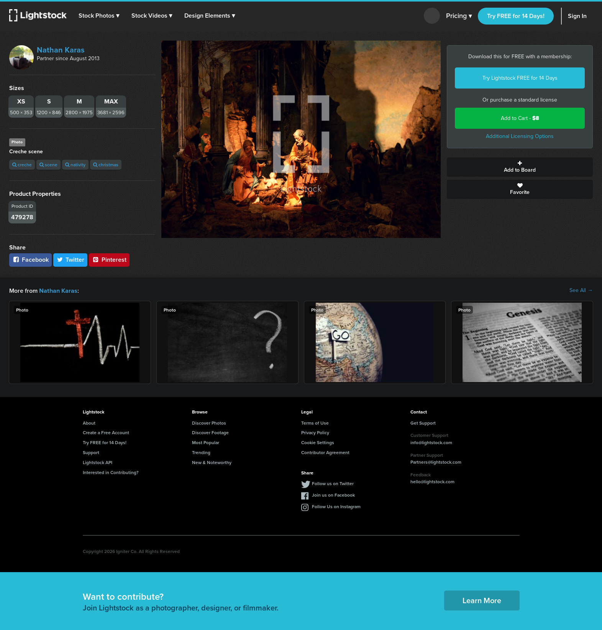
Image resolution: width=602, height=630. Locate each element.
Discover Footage (210, 432)
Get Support (423, 422)
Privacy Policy (315, 432)
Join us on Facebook (333, 494)
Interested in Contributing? (111, 472)
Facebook (30, 259)
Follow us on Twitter (333, 483)
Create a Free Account (106, 432)
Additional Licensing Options (520, 136)
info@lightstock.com (431, 442)
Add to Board (520, 167)
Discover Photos (209, 422)
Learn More (482, 599)
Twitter (70, 259)
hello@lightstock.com (432, 481)
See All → (581, 290)
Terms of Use (315, 422)
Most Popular (205, 442)
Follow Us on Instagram (336, 506)
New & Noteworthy (211, 462)
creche (22, 164)
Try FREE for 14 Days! (516, 15)
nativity (75, 164)
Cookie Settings (317, 442)
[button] (99, 16)
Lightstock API (97, 462)
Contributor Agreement (325, 452)
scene (48, 164)
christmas (105, 164)
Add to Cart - (520, 118)
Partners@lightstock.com (435, 461)
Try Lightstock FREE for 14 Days (520, 78)
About (89, 422)
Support (91, 452)
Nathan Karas (61, 50)
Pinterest (109, 259)
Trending (201, 452)
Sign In (577, 15)
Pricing (459, 16)
